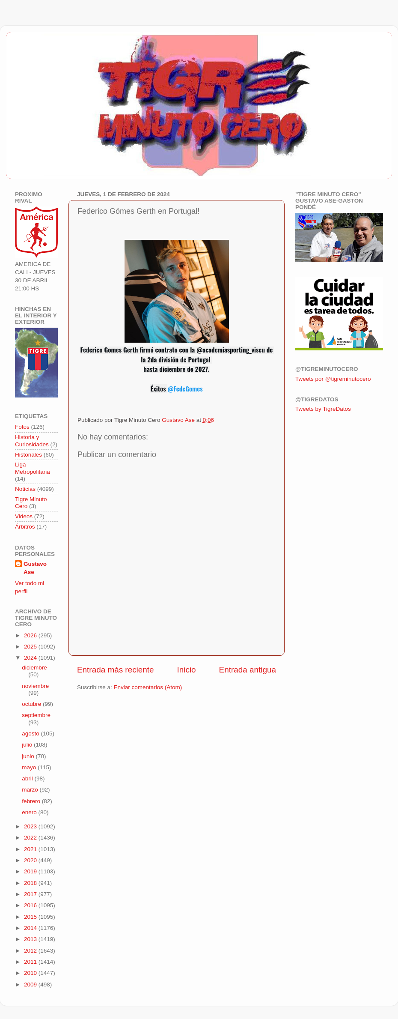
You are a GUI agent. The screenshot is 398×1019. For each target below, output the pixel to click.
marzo (30, 789)
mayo (30, 767)
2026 (31, 635)
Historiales (28, 454)
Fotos (22, 427)
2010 (31, 973)
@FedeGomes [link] (184, 388)
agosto (31, 733)
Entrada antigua (247, 669)
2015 (31, 917)
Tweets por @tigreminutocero (333, 379)
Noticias (25, 489)
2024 (31, 657)
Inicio (186, 669)
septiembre (36, 715)
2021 (31, 849)
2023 (31, 826)
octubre (32, 704)
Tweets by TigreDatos (323, 409)
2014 (31, 928)
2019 (31, 871)
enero (30, 812)
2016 (31, 905)
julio (28, 744)
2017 (31, 894)
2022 (31, 837)
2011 (31, 962)
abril (28, 778)
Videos (24, 516)
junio (29, 756)
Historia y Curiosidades (32, 440)
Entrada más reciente (115, 669)
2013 (31, 939)
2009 (31, 984)
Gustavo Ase (35, 568)
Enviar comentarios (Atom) (148, 687)
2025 (31, 646)
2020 (31, 860)
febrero (32, 801)
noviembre (35, 686)
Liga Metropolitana (32, 468)
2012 (31, 950)
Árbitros (25, 526)
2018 (31, 883)
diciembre (34, 667)
